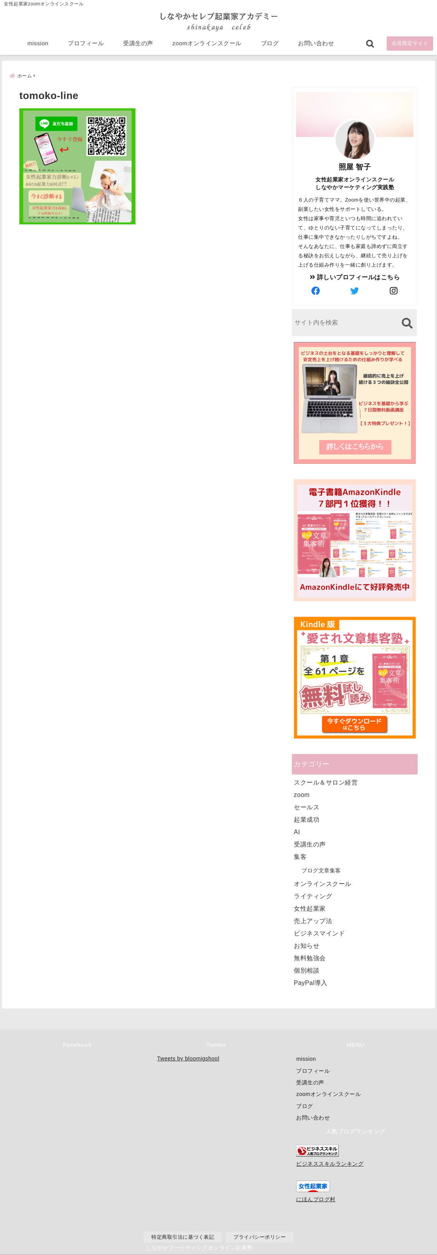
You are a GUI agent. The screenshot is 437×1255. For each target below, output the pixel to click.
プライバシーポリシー (259, 1237)
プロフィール (86, 43)
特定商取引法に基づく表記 (182, 1237)
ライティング (313, 896)
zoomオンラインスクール (207, 43)
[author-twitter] (355, 291)
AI (297, 831)
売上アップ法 (313, 920)
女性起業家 (310, 908)
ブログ (270, 43)
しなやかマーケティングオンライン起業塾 (199, 1247)
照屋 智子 (355, 166)
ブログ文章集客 (321, 870)
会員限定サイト (410, 43)
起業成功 (306, 819)
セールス (306, 807)
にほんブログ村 (316, 1199)
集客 (300, 856)
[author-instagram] (394, 291)
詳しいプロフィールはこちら (355, 277)
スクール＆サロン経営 (326, 782)
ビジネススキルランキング (329, 1164)
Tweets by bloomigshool (188, 1059)
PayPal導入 (310, 982)
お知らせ (306, 945)
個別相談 (306, 970)
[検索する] (407, 323)
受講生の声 (138, 43)
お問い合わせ (316, 43)
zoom (302, 794)
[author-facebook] (316, 291)
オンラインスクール (322, 883)
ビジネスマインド (319, 933)
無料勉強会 (310, 957)
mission (37, 43)
